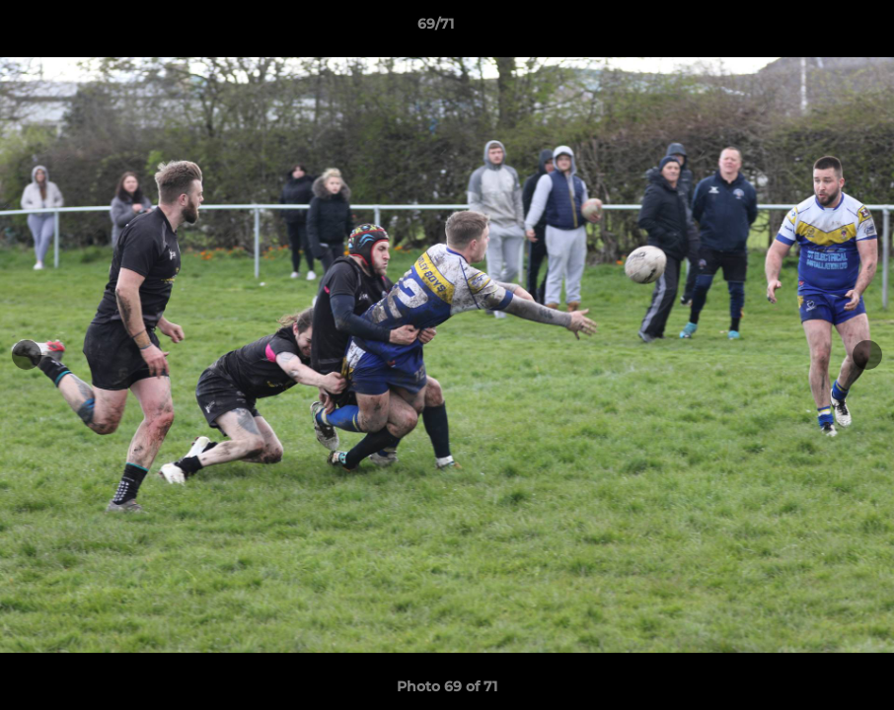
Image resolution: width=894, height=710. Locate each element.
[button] (811, 28)
